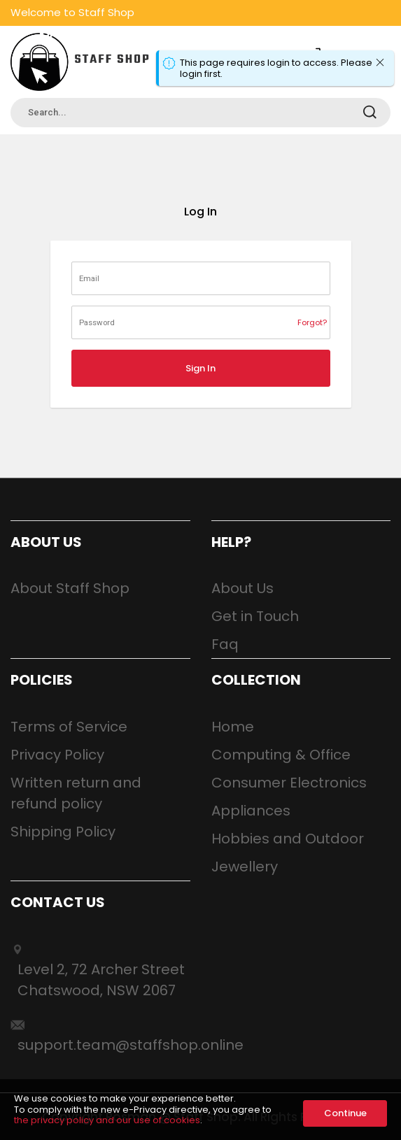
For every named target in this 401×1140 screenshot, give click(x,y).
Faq (225, 644)
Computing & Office (281, 754)
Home (232, 726)
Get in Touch (255, 616)
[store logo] (80, 62)
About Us (242, 588)
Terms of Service (68, 726)
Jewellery (244, 866)
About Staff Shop (69, 588)
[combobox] (200, 112)
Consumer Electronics (289, 782)
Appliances (250, 810)
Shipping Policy (62, 831)
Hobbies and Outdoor (287, 838)
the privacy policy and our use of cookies (107, 1120)
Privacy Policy (57, 754)
